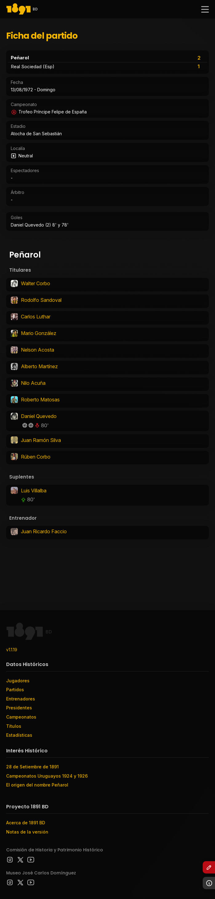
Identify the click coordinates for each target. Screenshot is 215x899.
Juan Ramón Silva (41, 440)
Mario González (38, 333)
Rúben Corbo (35, 457)
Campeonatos (21, 717)
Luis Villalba (33, 490)
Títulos (13, 726)
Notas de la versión (27, 831)
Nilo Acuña (33, 383)
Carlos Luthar (35, 316)
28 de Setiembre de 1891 (32, 766)
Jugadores (18, 680)
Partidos (15, 689)
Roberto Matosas (40, 399)
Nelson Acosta (37, 350)
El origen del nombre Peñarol (37, 784)
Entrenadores (20, 698)
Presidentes (19, 707)
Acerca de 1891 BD (25, 822)
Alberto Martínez (39, 366)
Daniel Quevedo (39, 416)
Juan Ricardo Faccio (44, 531)
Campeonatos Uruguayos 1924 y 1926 (47, 776)
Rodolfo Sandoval (41, 300)
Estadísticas (19, 735)
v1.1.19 (11, 649)
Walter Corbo (35, 283)
